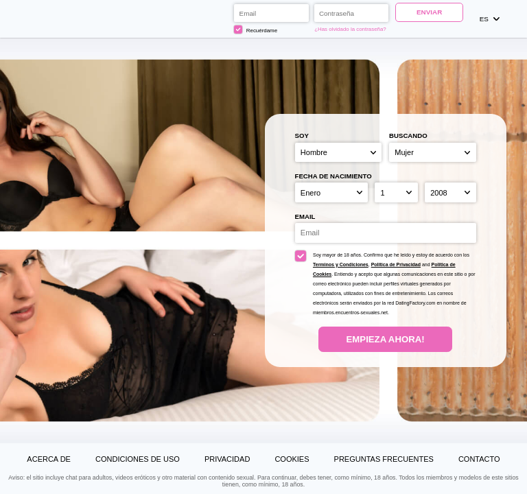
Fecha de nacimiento (333, 176)
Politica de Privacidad (396, 264)
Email (305, 216)
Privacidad (227, 459)
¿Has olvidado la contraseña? (350, 29)
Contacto (479, 459)
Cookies (291, 459)
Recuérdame (255, 29)
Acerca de (49, 459)
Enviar (429, 12)
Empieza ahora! (386, 339)
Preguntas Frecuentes (384, 459)
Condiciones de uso (137, 459)
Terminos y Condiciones (340, 264)
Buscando (408, 135)
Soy (302, 135)
